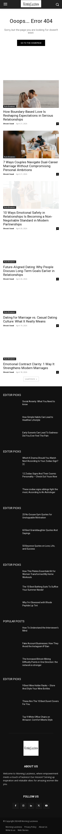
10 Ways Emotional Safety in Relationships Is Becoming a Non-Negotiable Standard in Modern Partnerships (27, 218)
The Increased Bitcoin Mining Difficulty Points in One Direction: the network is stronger (40, 662)
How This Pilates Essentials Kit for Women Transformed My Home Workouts (39, 574)
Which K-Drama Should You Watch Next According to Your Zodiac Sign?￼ (40, 461)
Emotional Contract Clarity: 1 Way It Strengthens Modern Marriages (28, 366)
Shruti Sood (8, 123)
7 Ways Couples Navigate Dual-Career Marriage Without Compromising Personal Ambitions (30, 166)
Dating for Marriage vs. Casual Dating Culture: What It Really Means (30, 319)
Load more (31, 379)
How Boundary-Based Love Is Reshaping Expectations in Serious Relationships (28, 115)
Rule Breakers (9, 106)
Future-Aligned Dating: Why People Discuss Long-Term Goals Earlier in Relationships (28, 271)
